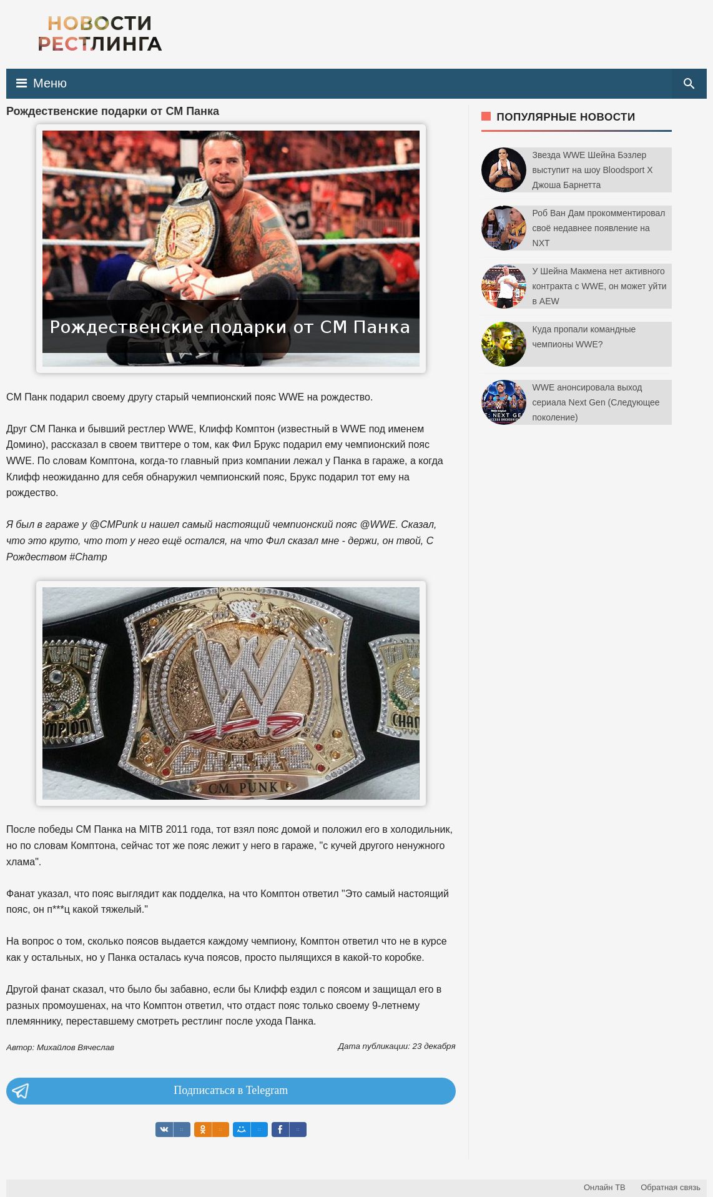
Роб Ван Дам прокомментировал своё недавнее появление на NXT (599, 228)
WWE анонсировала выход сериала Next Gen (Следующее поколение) (596, 402)
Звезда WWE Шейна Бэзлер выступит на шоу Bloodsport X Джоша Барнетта (593, 170)
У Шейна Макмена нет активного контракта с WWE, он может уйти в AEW (600, 286)
